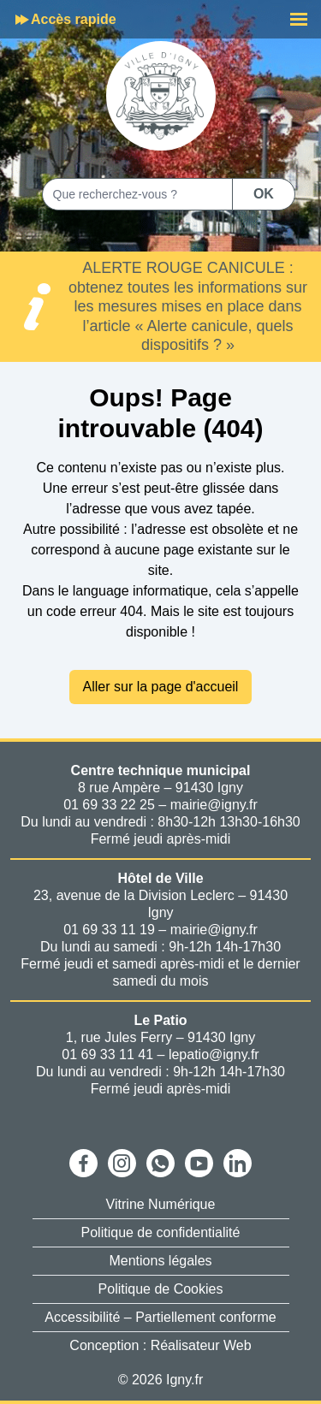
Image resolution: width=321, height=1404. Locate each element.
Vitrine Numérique (161, 1204)
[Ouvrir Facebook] (83, 1163)
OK (263, 194)
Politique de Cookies (160, 1289)
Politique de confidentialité (161, 1232)
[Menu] (298, 19)
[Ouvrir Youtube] (199, 1163)
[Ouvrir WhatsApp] (160, 1163)
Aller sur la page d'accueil (161, 686)
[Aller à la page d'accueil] (161, 96)
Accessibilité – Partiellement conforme (160, 1317)
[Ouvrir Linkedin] (237, 1163)
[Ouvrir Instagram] (122, 1163)
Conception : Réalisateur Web (160, 1345)
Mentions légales (160, 1260)
